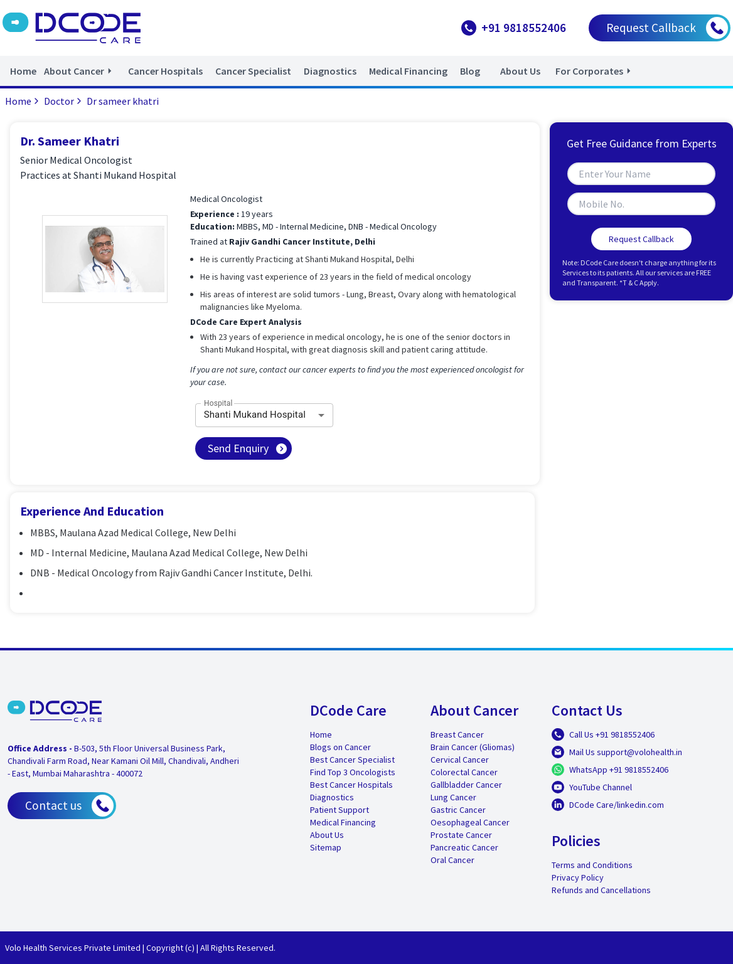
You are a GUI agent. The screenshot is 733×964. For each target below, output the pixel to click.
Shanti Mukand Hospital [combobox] (255, 414)
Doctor (64, 101)
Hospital (218, 402)
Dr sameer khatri (123, 101)
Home (23, 101)
